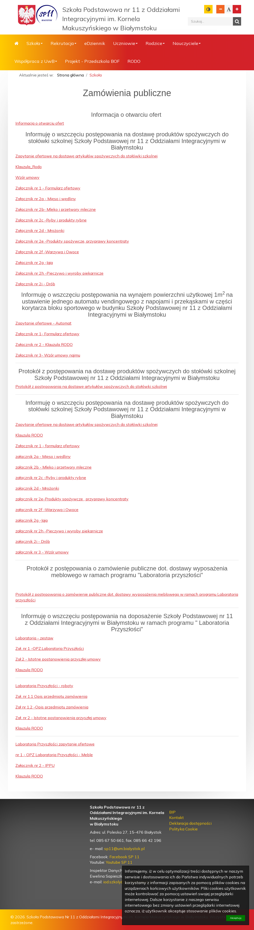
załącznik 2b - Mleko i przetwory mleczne (53, 467)
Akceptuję (235, 918)
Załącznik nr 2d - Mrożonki (39, 230)
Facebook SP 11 (124, 856)
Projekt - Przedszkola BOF (92, 61)
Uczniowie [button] (125, 43)
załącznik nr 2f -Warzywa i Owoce (46, 509)
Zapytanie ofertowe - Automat (43, 323)
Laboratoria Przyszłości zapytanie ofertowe (55, 744)
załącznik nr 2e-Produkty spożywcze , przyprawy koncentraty (71, 498)
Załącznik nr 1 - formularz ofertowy (47, 445)
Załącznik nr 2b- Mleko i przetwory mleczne (55, 209)
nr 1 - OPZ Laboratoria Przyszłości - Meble (54, 754)
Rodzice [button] (155, 43)
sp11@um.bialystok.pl (124, 848)
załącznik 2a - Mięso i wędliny (43, 456)
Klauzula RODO (29, 435)
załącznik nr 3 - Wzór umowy (42, 552)
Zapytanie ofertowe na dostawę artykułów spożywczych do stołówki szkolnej (86, 155)
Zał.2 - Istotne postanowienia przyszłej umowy (58, 659)
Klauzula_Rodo (28, 166)
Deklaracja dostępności (190, 823)
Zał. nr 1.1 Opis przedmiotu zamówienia (51, 696)
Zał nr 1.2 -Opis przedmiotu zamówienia (51, 707)
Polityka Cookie (183, 828)
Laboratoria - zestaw (34, 637)
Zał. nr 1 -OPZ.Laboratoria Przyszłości (49, 648)
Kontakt (176, 817)
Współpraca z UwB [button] (35, 61)
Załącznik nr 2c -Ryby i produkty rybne (51, 220)
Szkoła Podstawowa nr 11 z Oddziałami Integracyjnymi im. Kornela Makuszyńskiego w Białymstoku (121, 18)
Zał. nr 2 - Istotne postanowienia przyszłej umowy (60, 717)
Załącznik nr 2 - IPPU (35, 765)
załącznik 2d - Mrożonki (37, 488)
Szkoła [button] (35, 43)
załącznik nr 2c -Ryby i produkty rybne (50, 477)
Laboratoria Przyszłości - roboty (44, 685)
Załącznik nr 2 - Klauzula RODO (44, 344)
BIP (172, 812)
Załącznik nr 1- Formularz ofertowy (47, 333)
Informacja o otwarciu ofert (39, 123)
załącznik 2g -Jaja (31, 520)
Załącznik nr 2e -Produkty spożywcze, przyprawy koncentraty (72, 241)
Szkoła (96, 75)
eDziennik (94, 43)
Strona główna (16, 43)
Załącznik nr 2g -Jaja (34, 262)
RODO (133, 61)
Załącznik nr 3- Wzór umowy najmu (47, 355)
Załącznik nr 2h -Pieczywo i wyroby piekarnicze (59, 273)
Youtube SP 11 (119, 862)
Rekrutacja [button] (63, 43)
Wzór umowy (27, 177)
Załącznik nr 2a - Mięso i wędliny (45, 198)
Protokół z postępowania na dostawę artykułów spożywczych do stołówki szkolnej (91, 386)
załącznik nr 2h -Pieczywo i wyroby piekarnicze (59, 530)
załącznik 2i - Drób (32, 541)
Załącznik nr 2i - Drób (35, 283)
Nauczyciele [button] (187, 43)
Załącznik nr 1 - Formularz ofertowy (47, 188)
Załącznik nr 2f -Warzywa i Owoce (47, 251)
